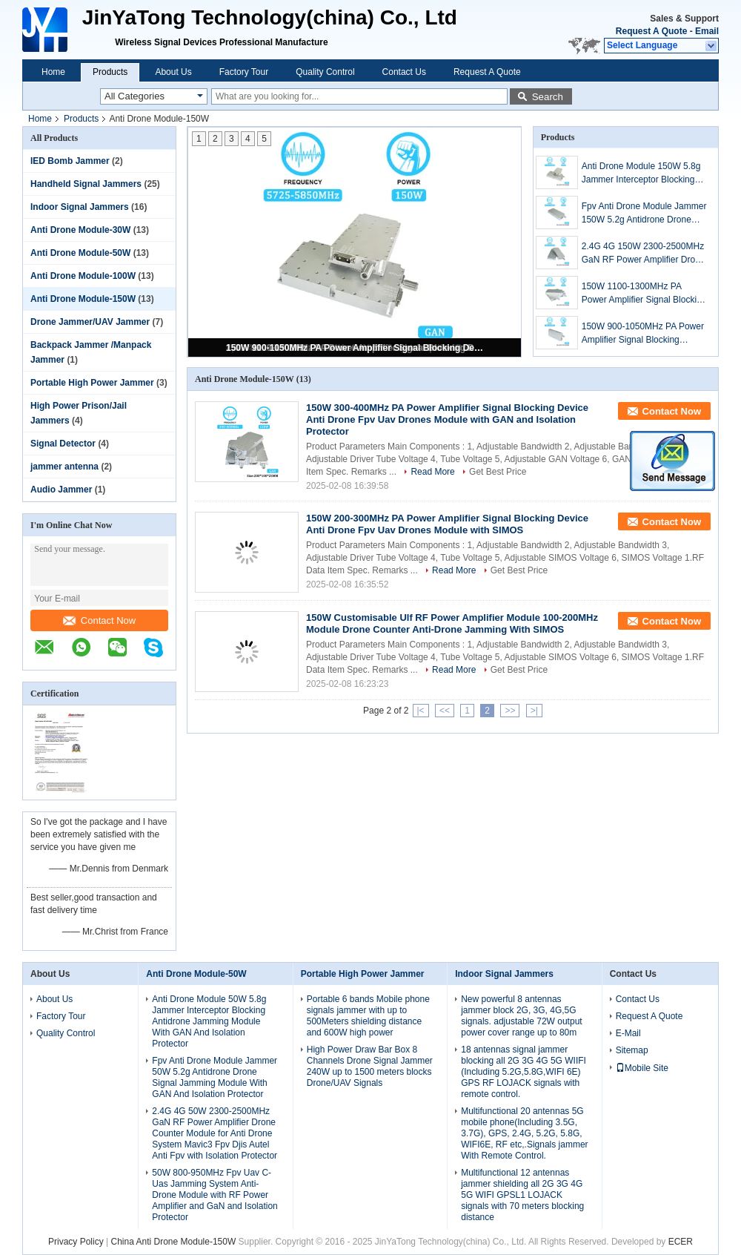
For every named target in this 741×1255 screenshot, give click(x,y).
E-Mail (628, 1033)
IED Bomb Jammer (70, 161)
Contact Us (404, 72)
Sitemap (632, 1050)
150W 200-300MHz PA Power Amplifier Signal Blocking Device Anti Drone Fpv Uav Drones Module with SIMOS (447, 524)
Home (53, 72)
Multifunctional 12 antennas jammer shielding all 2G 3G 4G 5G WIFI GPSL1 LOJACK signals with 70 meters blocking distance (522, 1194)
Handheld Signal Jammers (86, 184)
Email (707, 31)
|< (421, 710)
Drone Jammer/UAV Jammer (90, 322)
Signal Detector (63, 443)
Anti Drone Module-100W (83, 276)
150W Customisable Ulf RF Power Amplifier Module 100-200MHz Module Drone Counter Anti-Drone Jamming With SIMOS (452, 623)
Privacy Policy (76, 1241)
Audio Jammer (61, 489)
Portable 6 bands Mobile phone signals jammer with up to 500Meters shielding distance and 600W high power (368, 1016)
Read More (432, 472)
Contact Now (99, 620)
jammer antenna (64, 466)
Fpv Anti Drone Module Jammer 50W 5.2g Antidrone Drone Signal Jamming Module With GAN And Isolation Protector (214, 1077)
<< (444, 710)
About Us (173, 72)
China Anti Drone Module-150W (173, 1241)
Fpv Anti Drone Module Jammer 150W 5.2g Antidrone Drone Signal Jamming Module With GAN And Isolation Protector (644, 213)
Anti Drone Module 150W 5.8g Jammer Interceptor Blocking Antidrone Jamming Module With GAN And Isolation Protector (641, 173)
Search (547, 96)
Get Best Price (497, 472)
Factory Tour (243, 72)
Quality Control (325, 72)
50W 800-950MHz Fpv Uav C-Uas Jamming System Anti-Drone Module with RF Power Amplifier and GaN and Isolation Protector (214, 1194)
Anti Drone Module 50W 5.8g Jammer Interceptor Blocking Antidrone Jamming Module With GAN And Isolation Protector (209, 1021)
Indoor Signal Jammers (79, 207)
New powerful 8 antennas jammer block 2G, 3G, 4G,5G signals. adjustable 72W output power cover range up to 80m (521, 1016)
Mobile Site (642, 1068)
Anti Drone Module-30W (80, 230)
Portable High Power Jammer (92, 383)
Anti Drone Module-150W (83, 299)
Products (110, 72)
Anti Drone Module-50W (80, 253)
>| (534, 710)
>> (510, 710)
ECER (680, 1241)
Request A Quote (651, 31)
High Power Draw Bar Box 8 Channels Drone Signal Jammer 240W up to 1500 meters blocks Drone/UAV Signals (370, 1066)
